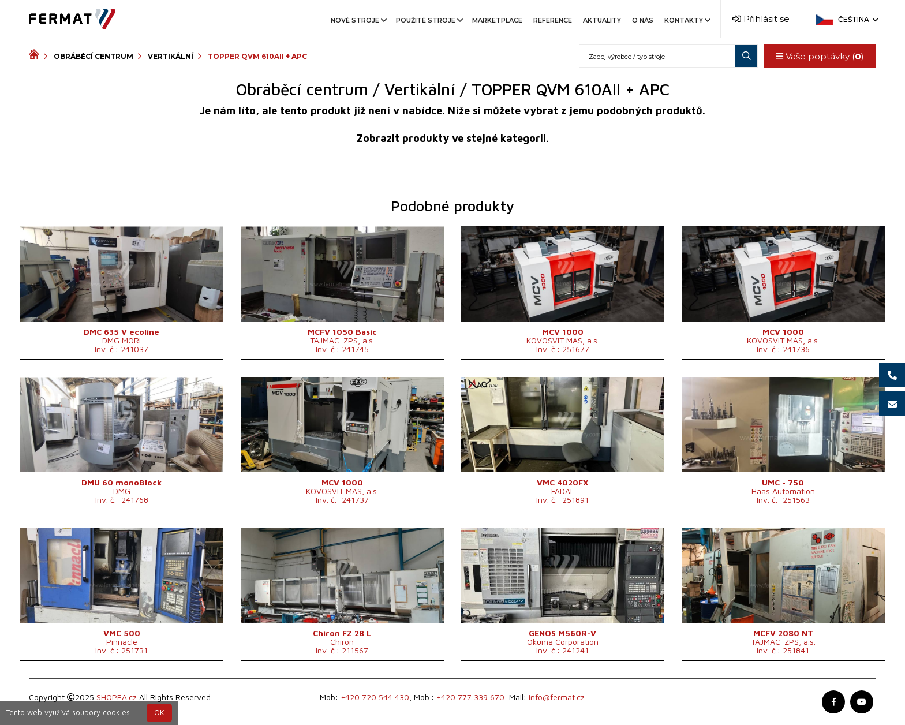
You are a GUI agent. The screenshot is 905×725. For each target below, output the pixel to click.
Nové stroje (358, 20)
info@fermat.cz (557, 697)
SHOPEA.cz (116, 697)
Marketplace (497, 20)
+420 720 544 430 (375, 697)
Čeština (857, 19)
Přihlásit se (761, 18)
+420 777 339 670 (470, 697)
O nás (642, 20)
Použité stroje (428, 20)
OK (159, 712)
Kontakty (686, 20)
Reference (552, 20)
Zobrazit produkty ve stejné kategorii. (453, 138)
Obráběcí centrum (93, 56)
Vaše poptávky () (820, 56)
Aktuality (602, 20)
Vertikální (170, 56)
